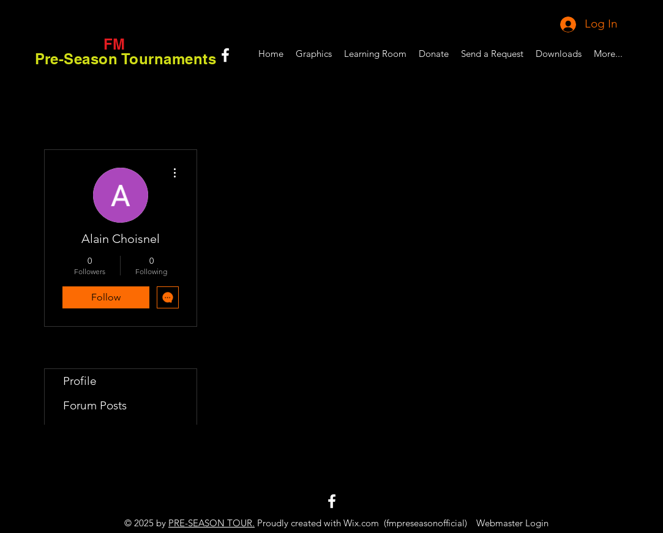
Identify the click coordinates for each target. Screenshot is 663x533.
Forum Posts (95, 405)
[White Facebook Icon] (225, 55)
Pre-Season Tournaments (126, 58)
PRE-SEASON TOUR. (211, 523)
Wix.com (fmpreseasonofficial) (405, 523)
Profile (80, 381)
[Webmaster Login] (512, 522)
